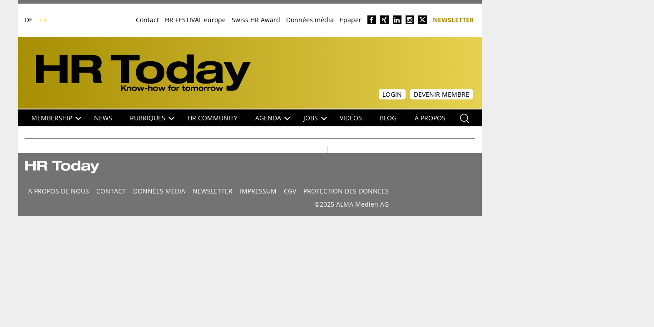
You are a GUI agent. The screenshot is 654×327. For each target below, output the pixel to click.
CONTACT (111, 191)
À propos (430, 118)
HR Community (213, 118)
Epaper (351, 19)
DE (29, 19)
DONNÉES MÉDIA (159, 191)
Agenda (272, 118)
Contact (147, 19)
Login (392, 94)
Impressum (258, 191)
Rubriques (152, 118)
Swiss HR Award (256, 19)
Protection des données (346, 191)
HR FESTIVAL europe (195, 19)
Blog (388, 118)
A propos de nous (58, 191)
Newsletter (453, 19)
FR (43, 19)
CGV (290, 191)
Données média (310, 19)
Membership (56, 118)
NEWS (103, 118)
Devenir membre (441, 94)
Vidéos (351, 118)
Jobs (315, 118)
